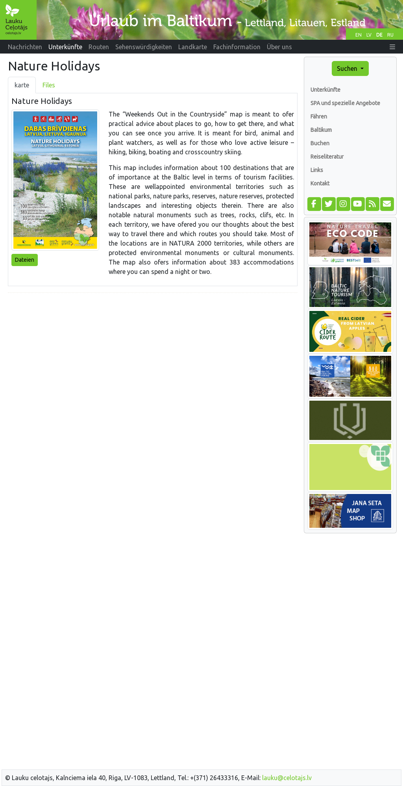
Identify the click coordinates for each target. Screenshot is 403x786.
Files (49, 85)
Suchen (348, 68)
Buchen (320, 143)
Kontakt (320, 183)
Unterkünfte (325, 90)
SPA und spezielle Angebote (345, 103)
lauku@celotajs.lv (287, 777)
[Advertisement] (153, 354)
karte (22, 85)
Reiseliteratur (327, 157)
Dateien (24, 260)
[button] (392, 47)
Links (317, 170)
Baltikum (321, 130)
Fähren (319, 116)
